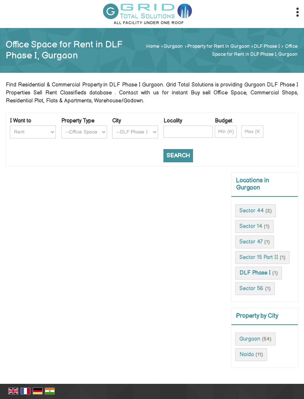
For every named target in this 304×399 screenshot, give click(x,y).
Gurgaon (173, 46)
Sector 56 (251, 288)
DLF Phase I (267, 46)
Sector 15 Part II (258, 257)
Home (152, 46)
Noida (246, 354)
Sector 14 (250, 226)
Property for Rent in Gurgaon (218, 46)
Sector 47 (251, 242)
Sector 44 (251, 210)
